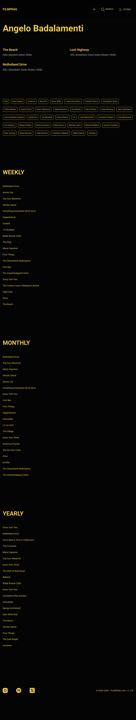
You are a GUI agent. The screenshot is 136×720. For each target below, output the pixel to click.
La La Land (8, 425)
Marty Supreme (10, 248)
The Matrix (8, 620)
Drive (5, 298)
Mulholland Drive (17, 63)
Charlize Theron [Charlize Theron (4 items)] (108, 90)
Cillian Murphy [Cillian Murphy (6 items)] (35, 98)
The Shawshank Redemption (17, 261)
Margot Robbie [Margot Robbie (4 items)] (12, 124)
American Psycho (11, 444)
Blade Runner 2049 (12, 236)
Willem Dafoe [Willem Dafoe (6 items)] (94, 132)
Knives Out (8, 192)
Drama (21, 54)
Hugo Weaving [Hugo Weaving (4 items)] (31, 107)
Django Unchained (11, 608)
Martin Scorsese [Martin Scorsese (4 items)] (33, 124)
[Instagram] (5, 690)
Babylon (6, 577)
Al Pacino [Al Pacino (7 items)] (36, 90)
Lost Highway (82, 49)
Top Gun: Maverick (12, 198)
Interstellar (8, 419)
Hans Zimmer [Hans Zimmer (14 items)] (11, 107)
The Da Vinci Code (12, 450)
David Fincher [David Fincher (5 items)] (55, 98)
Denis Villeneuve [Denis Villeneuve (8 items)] (75, 98)
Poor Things (8, 254)
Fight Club (7, 292)
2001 (5, 68)
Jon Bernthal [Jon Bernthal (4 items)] (116, 107)
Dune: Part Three (11, 437)
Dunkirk (6, 223)
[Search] (107, 9)
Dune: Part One (10, 589)
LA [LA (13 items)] (25, 115)
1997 (72, 54)
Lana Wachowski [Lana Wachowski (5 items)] (40, 115)
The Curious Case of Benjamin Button (21, 285)
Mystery (105, 54)
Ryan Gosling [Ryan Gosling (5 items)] (11, 132)
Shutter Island (9, 205)
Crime (90, 54)
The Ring (7, 242)
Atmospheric (81, 54)
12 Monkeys (8, 229)
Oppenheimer (9, 217)
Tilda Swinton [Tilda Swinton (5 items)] (50, 132)
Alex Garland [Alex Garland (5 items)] (20, 90)
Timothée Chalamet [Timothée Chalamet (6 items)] (72, 132)
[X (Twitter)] (32, 690)
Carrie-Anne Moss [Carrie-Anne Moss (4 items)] (86, 90)
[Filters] (125, 9)
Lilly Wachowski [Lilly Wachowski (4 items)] (86, 115)
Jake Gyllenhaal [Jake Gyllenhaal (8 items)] (51, 107)
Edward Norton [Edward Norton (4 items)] (96, 98)
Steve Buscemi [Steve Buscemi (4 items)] (30, 132)
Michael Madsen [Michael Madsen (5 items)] (92, 124)
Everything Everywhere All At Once (19, 211)
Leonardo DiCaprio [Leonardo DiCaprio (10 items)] (63, 115)
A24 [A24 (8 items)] (6, 90)
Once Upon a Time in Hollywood (18, 540)
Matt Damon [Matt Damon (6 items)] (52, 124)
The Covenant (9, 546)
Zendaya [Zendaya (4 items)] (110, 132)
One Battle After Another (14, 596)
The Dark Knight (10, 639)
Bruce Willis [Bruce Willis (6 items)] (66, 90)
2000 (5, 54)
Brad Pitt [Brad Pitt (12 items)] (50, 90)
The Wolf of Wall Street (14, 571)
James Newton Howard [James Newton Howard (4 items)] (76, 107)
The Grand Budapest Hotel (15, 273)
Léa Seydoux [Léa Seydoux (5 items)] (106, 115)
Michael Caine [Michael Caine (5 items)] (71, 124)
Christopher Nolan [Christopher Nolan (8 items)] (13, 98)
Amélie (6, 462)
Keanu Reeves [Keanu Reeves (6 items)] (11, 115)
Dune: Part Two (10, 279)
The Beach (12, 49)
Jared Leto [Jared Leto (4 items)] (99, 107)
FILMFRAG (10, 9)
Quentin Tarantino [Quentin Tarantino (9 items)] (115, 124)
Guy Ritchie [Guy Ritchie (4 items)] (115, 98)
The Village (8, 431)
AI (94, 9)
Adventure (13, 54)
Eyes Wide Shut (10, 614)
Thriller (28, 54)
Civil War (7, 267)
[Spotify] (18, 690)
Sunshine (7, 645)
